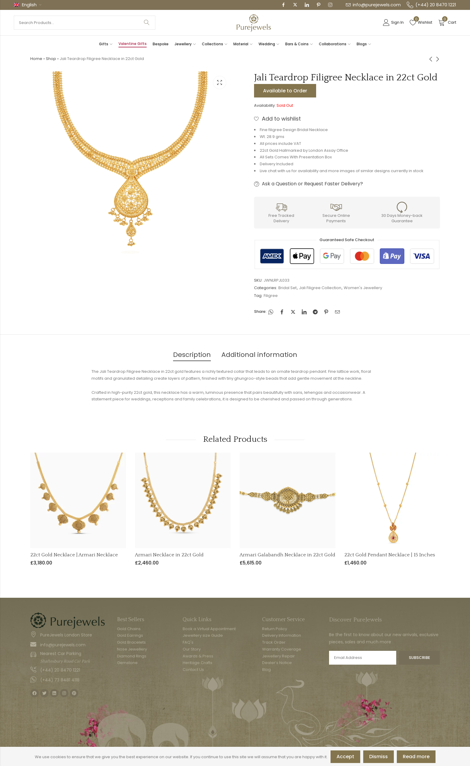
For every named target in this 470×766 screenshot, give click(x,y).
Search (146, 23)
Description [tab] (192, 354)
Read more (416, 756)
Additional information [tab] (259, 354)
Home (36, 58)
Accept (345, 756)
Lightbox (219, 82)
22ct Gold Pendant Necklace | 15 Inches (389, 555)
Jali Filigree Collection (320, 288)
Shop (51, 58)
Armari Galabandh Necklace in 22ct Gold (287, 555)
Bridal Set (287, 288)
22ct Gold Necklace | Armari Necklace (74, 555)
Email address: (363, 658)
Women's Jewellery (363, 288)
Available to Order (285, 90)
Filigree (271, 295)
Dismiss (378, 756)
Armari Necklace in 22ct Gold (169, 555)
